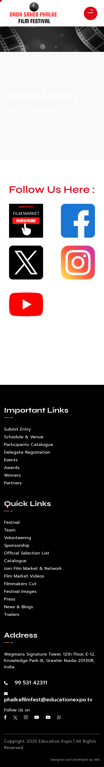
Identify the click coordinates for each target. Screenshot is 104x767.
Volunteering (17, 538)
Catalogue (15, 561)
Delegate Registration (27, 452)
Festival (12, 522)
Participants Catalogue (28, 444)
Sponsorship (16, 545)
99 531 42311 (25, 682)
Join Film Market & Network (33, 568)
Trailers (11, 614)
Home (11, 110)
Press (9, 599)
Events (11, 460)
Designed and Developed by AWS (75, 759)
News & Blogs (18, 607)
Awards (11, 467)
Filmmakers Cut (20, 584)
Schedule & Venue (23, 437)
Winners (12, 475)
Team (9, 530)
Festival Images (20, 591)
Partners (13, 483)
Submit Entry (17, 429)
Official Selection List (26, 553)
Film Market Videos (24, 576)
